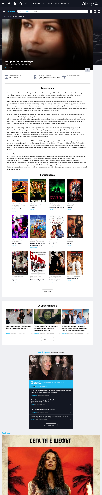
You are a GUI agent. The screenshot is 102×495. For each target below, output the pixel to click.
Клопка (69, 243)
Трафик (32, 207)
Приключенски (15, 205)
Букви (8, 333)
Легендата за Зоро (55, 280)
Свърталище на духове (56, 207)
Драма (35, 204)
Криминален (33, 205)
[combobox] (27, 11)
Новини (36, 333)
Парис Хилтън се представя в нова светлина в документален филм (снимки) (46, 401)
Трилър (39, 204)
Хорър (53, 204)
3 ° (28, 3)
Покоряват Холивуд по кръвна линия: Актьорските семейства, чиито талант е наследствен (74, 328)
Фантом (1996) (17, 243)
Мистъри (57, 205)
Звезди (9, 16)
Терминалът (16, 280)
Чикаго (69, 207)
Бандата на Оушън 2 (37, 280)
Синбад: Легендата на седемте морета (37, 244)
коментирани (57, 353)
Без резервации (72, 278)
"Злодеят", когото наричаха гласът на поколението (47, 383)
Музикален (70, 205)
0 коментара (50, 333)
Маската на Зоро (17, 209)
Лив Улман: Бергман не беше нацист (43, 409)
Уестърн (22, 205)
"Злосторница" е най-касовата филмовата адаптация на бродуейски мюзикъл (46, 328)
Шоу (32, 404)
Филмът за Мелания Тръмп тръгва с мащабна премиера (49, 417)
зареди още (47, 291)
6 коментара (21, 333)
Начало (4, 16)
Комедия (21, 204)
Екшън (16, 204)
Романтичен (15, 206)
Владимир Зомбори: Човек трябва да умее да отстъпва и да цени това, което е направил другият (51, 391)
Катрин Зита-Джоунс (18, 16)
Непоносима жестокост (53, 243)
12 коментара (79, 333)
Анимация (41, 241)
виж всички (51, 425)
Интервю (34, 395)
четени (47, 353)
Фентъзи (51, 205)
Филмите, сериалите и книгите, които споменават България (19, 327)
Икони (33, 386)
